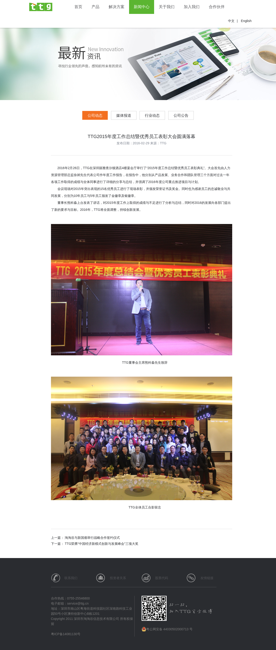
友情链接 (206, 578)
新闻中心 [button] (141, 7)
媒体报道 (123, 115)
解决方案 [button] (116, 7)
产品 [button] (95, 7)
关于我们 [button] (166, 7)
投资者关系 (118, 578)
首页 (78, 7)
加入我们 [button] (192, 7)
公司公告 (181, 115)
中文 (231, 21)
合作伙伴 (217, 7)
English (246, 21)
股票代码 (161, 578)
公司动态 (95, 115)
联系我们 (70, 578)
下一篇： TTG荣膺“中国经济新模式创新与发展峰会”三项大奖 (94, 544)
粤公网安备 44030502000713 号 (167, 629)
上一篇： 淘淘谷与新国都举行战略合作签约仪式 (85, 538)
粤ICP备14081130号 (66, 634)
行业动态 (152, 115)
